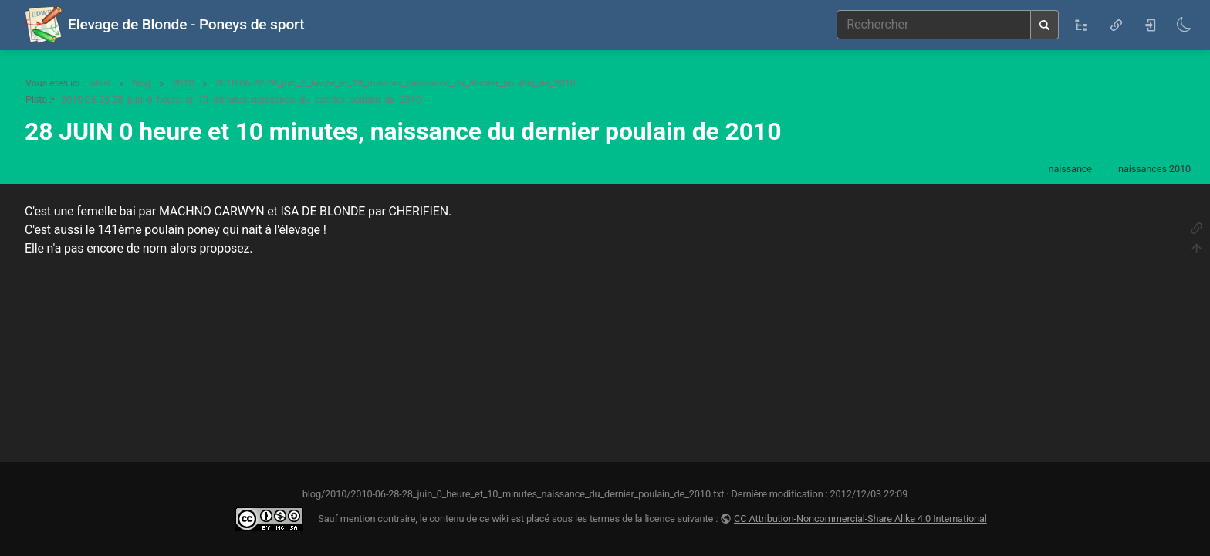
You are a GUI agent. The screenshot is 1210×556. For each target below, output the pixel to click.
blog (141, 83)
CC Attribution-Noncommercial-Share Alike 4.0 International (860, 518)
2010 (183, 83)
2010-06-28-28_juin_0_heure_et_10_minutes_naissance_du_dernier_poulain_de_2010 (395, 83)
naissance (1070, 169)
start (100, 83)
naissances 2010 (1154, 169)
